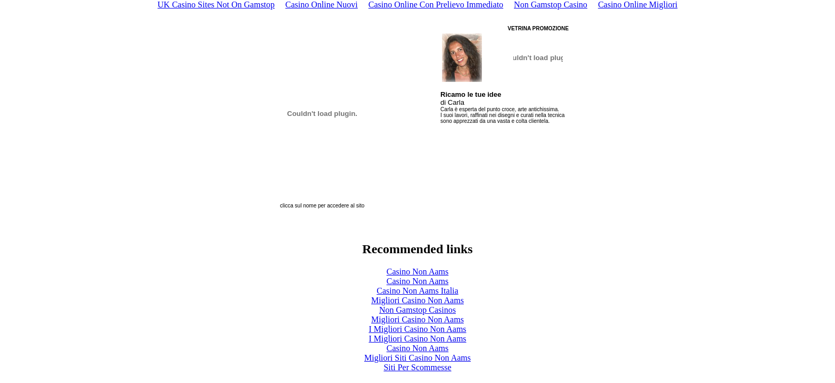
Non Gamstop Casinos (417, 309)
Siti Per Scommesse (417, 367)
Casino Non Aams (417, 271)
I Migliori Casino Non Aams (417, 329)
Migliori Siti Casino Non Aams (417, 357)
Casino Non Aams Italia (417, 290)
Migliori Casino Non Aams (417, 300)
